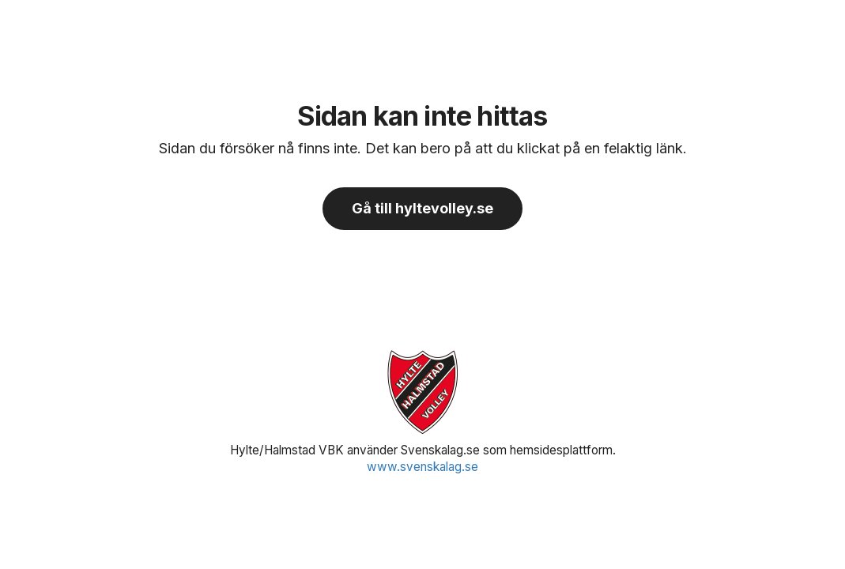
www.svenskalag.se (422, 466)
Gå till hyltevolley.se (422, 208)
